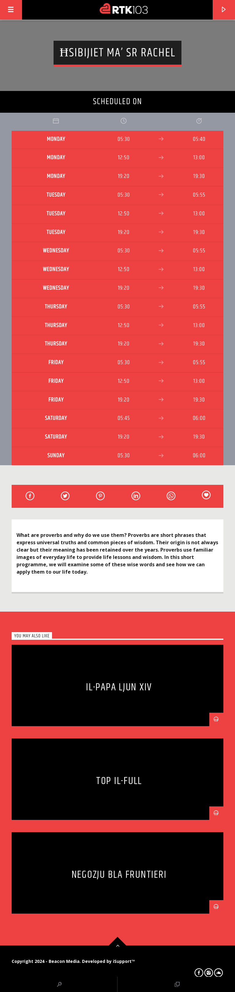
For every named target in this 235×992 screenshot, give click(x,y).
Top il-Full (119, 781)
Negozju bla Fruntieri (119, 874)
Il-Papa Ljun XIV (119, 687)
